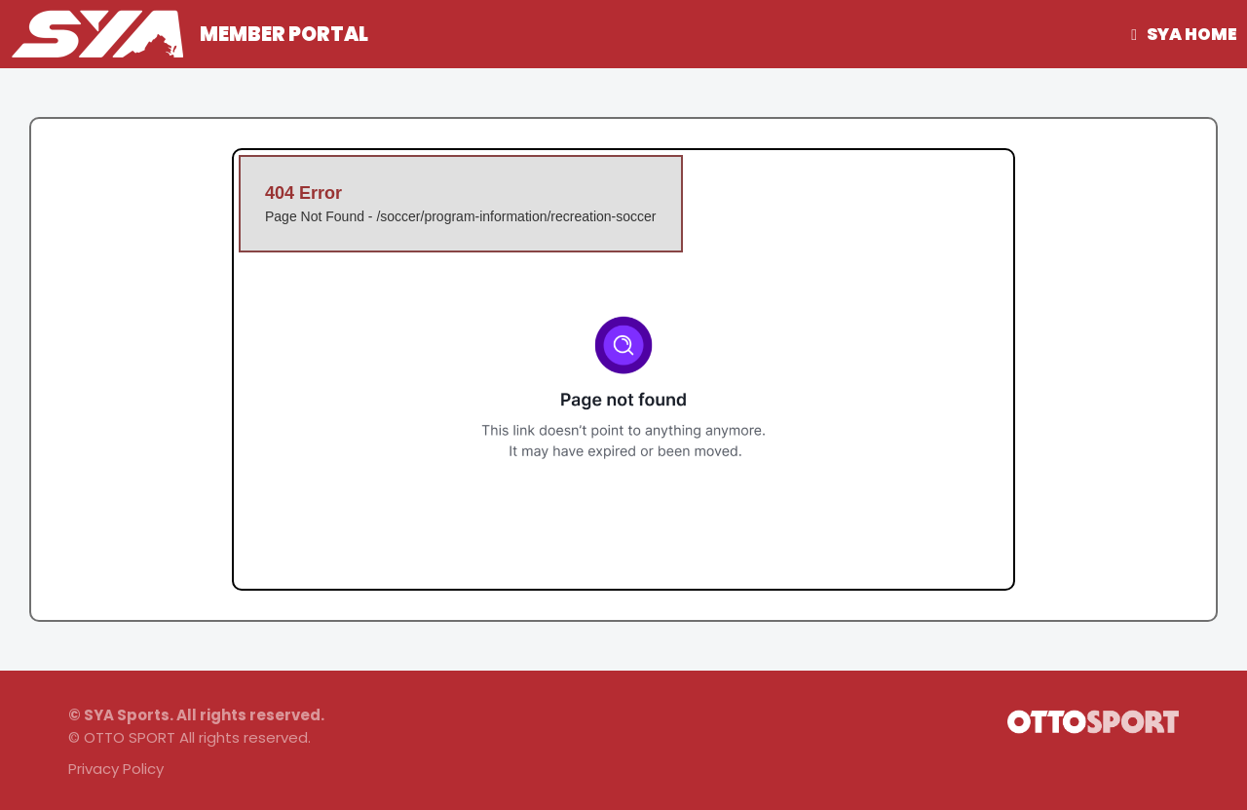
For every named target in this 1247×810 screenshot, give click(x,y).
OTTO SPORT (129, 737)
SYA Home (1192, 34)
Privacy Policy (116, 768)
